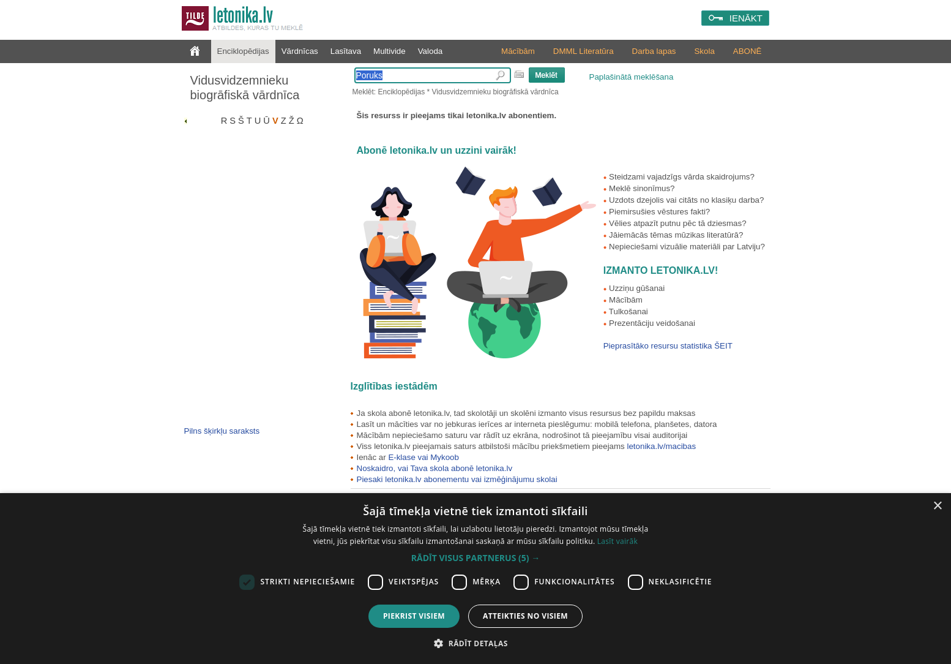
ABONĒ (747, 51)
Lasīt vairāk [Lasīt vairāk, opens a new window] (617, 541)
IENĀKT (746, 18)
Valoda (430, 51)
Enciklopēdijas (243, 51)
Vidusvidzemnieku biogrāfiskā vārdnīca (245, 88)
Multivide (389, 51)
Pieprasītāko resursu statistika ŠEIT (668, 345)
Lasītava (345, 51)
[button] (475, 558)
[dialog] (475, 578)
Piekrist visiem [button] (414, 616)
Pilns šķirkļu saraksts (222, 431)
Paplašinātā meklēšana (631, 76)
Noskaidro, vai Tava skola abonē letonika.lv (435, 468)
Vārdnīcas (300, 51)
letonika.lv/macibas (661, 446)
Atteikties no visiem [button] (525, 616)
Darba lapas (654, 51)
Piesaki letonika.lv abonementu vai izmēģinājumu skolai (457, 479)
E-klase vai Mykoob (423, 457)
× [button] (937, 506)
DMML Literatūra (583, 51)
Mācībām (518, 51)
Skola (704, 51)
